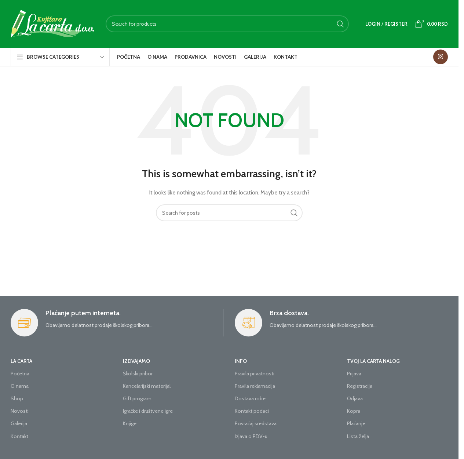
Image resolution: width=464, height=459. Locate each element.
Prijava (354, 373)
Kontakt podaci (252, 411)
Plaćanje (356, 423)
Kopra (353, 411)
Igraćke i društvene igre (148, 411)
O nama (20, 386)
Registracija (359, 386)
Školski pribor (138, 373)
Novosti (20, 411)
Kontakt (19, 436)
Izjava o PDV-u (251, 436)
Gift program (137, 398)
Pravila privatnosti (254, 373)
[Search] (227, 23)
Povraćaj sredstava (256, 423)
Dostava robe (250, 398)
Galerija (19, 423)
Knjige (129, 423)
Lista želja (358, 436)
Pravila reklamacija (255, 386)
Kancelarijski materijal (147, 386)
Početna (20, 373)
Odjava (355, 398)
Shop (17, 398)
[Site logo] (53, 23)
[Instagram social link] (440, 57)
